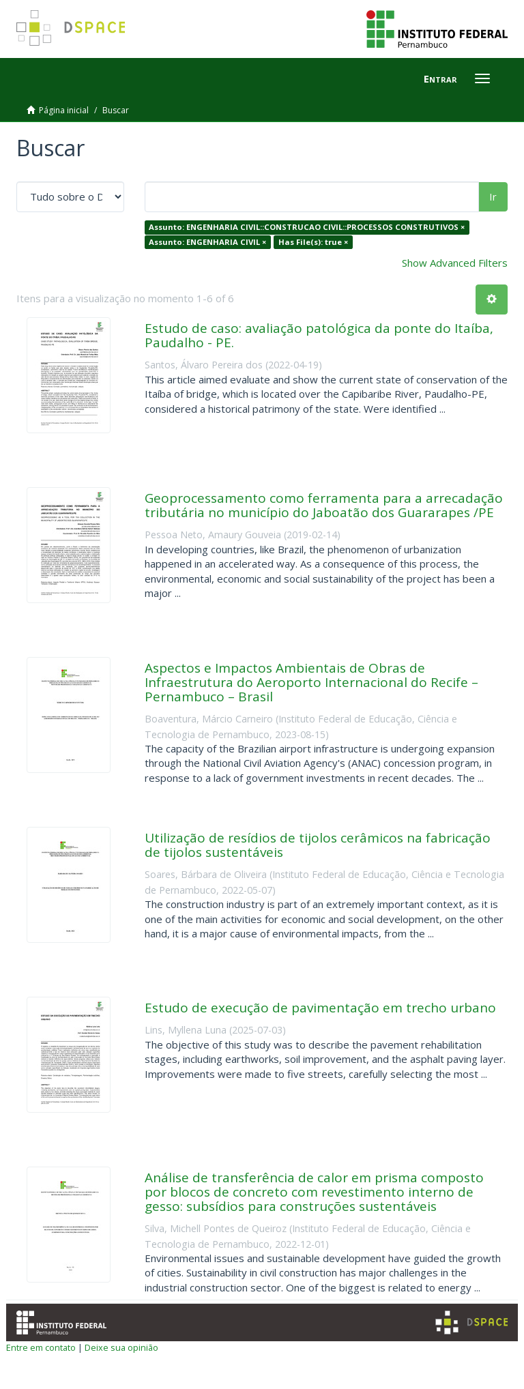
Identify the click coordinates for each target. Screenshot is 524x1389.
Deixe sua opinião (121, 1347)
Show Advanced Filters (455, 262)
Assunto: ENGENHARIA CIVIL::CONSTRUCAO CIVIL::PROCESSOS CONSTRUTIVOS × (307, 227)
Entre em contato (41, 1347)
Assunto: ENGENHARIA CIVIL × (207, 242)
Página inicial (64, 110)
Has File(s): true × (313, 242)
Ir (493, 196)
